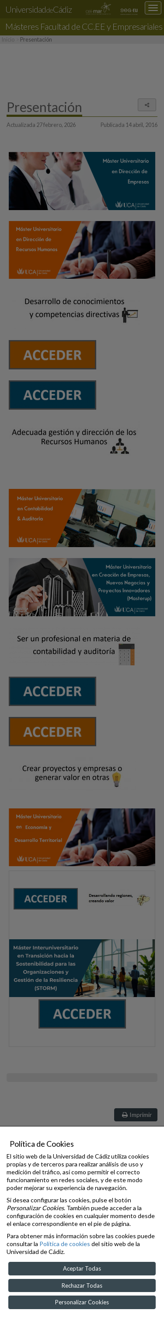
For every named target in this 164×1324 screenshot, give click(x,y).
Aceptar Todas (82, 1268)
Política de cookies (64, 1243)
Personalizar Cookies (82, 1302)
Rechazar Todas (82, 1285)
